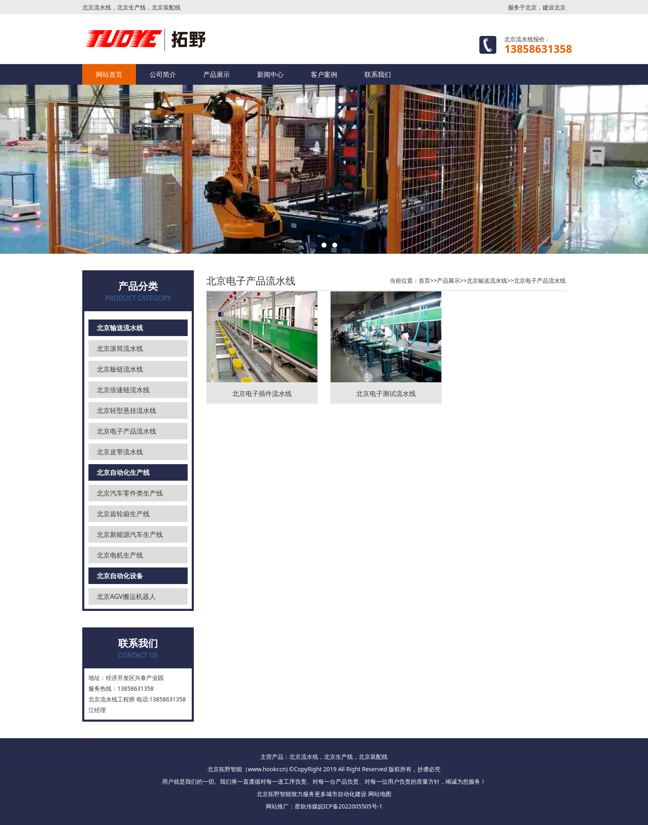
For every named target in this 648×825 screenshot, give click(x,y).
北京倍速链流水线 (123, 389)
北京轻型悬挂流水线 (126, 410)
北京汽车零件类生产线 (130, 493)
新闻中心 (270, 74)
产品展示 (216, 74)
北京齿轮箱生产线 (123, 513)
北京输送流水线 (120, 327)
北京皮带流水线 (120, 451)
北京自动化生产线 (123, 472)
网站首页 (109, 74)
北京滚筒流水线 (120, 348)
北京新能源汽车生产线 (130, 534)
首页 (424, 280)
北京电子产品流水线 (126, 431)
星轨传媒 (306, 806)
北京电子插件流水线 (262, 393)
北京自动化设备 (120, 575)
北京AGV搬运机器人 (126, 596)
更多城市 (326, 794)
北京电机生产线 (120, 555)
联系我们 (377, 74)
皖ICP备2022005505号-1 (350, 806)
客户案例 (324, 74)
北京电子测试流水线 (386, 393)
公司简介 (163, 74)
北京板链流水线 (120, 369)
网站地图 (379, 794)
